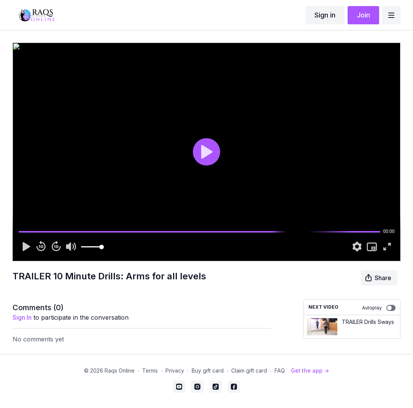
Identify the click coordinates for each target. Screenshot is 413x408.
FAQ (280, 370)
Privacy (174, 370)
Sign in (325, 15)
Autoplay (379, 308)
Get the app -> (310, 370)
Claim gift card (249, 370)
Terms (150, 370)
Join (363, 15)
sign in (22, 317)
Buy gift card (208, 370)
